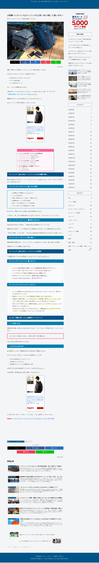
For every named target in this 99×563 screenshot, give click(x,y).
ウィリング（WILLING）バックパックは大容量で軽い (31, 153)
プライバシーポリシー (47, 556)
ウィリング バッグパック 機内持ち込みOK (29, 157)
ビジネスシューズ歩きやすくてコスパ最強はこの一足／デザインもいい (79, 52)
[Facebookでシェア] (25, 62)
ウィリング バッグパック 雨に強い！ (28, 158)
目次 (34, 150)
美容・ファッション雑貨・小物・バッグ (16, 441)
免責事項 (56, 556)
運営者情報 (38, 556)
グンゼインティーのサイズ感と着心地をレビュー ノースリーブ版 (79, 40)
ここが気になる (23, 167)
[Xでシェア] (16, 62)
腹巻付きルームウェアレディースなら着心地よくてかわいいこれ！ (79, 64)
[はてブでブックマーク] (35, 62)
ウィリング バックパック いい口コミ (28, 164)
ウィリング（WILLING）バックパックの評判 (29, 160)
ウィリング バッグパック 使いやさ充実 (28, 155)
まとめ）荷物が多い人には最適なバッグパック (29, 166)
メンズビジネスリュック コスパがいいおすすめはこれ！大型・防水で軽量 (33, 418)
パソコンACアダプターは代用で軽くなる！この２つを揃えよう (79, 46)
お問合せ (61, 556)
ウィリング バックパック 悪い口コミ (28, 162)
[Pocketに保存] (44, 62)
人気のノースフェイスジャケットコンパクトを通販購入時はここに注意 (79, 58)
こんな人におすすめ (24, 169)
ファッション (29, 441)
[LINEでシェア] (54, 62)
